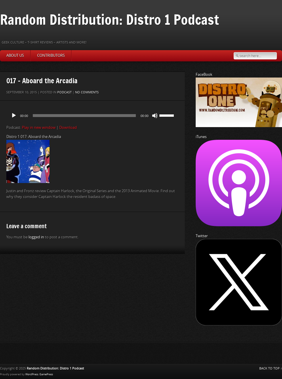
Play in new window (39, 127)
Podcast (64, 92)
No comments (87, 92)
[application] (92, 115)
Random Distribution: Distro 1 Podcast (109, 19)
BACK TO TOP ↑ (270, 368)
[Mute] (155, 115)
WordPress (31, 374)
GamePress (46, 374)
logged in (36, 237)
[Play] (14, 115)
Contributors (51, 55)
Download (68, 127)
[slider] (84, 115)
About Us (15, 55)
